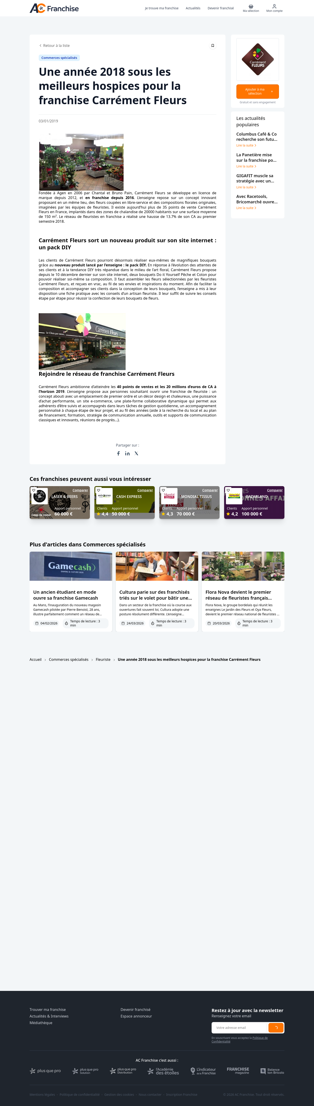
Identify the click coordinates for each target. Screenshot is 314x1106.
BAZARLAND (257, 496)
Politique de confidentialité (80, 1095)
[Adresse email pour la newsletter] (240, 1028)
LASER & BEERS (64, 496)
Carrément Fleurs (150, 192)
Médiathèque (41, 1022)
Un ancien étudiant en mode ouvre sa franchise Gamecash (65, 595)
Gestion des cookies (119, 1095)
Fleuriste (103, 659)
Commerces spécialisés (68, 659)
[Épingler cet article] (212, 45)
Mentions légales (42, 1095)
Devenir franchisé (135, 1009)
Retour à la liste (54, 45)
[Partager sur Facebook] (118, 453)
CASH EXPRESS (129, 496)
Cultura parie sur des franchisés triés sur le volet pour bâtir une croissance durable (154, 598)
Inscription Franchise (181, 1095)
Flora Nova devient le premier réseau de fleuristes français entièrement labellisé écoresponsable (238, 601)
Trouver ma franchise (48, 1009)
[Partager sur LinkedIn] (127, 453)
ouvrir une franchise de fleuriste (179, 391)
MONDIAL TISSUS (196, 496)
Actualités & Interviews (49, 1016)
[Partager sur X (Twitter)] (136, 453)
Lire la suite (246, 145)
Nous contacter (150, 1095)
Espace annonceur (136, 1016)
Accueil (36, 659)
